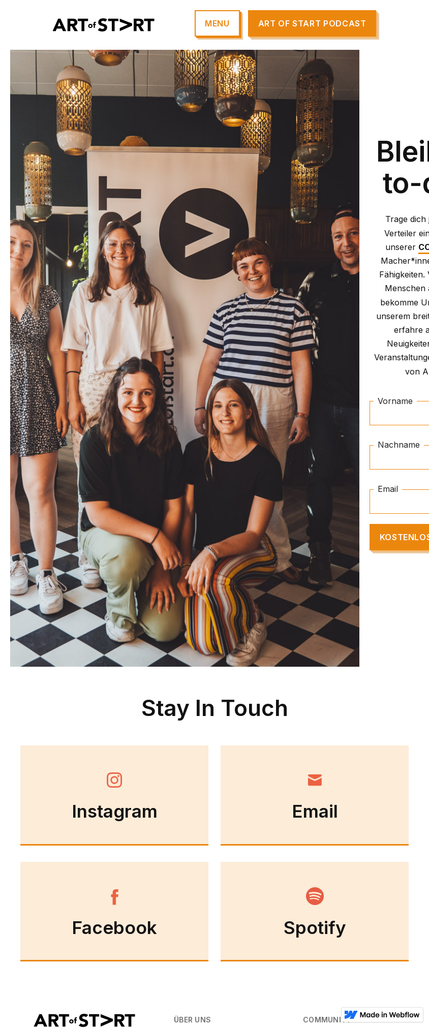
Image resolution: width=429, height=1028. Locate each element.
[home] (104, 25)
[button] (217, 23)
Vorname (395, 401)
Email (388, 489)
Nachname (399, 445)
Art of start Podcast (312, 23)
